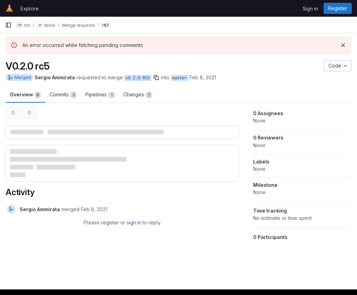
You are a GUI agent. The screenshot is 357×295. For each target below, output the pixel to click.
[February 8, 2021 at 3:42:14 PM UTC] (94, 209)
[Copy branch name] (156, 77)
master (179, 78)
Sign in (310, 8)
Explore (30, 8)
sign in (134, 222)
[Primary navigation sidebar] (8, 25)
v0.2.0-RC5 (138, 78)
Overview (25, 94)
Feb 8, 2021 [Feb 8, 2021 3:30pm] (203, 77)
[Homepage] (9, 8)
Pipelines (100, 94)
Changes (137, 94)
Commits (63, 94)
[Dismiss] (343, 45)
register (110, 222)
